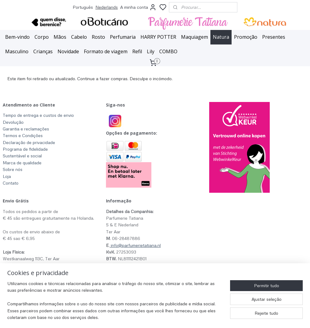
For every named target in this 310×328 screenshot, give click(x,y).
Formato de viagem (105, 51)
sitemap (180, 317)
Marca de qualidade (22, 162)
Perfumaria (123, 37)
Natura (221, 37)
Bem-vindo (17, 37)
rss (192, 317)
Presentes (273, 37)
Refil (137, 51)
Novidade (68, 51)
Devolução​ (13, 122)
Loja (7, 176)
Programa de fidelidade (25, 149)
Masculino (16, 51)
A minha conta (138, 7)
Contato (10, 182)
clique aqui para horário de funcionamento (44, 272)
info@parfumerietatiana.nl (136, 245)
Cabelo (79, 37)
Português (83, 7)
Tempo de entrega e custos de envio (38, 115)
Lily (150, 51)
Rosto (98, 37)
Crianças (43, 51)
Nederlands (106, 7)
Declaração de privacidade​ (29, 142)
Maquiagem (194, 37)
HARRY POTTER (158, 37)
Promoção (245, 37)
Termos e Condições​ (23, 135)
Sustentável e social (22, 155)
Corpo (42, 37)
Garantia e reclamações (26, 128)
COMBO (168, 51)
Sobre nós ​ (13, 169)
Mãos (60, 37)
